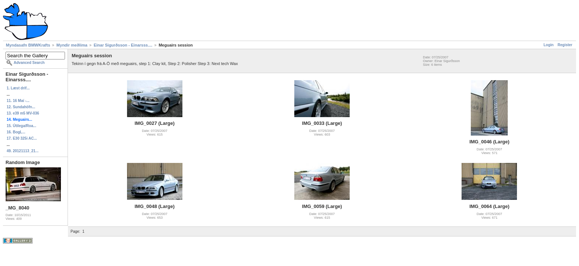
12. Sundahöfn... (21, 107)
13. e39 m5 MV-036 (23, 113)
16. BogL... (16, 132)
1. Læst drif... (18, 88)
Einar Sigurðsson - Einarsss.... (123, 45)
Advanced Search (29, 63)
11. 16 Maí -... (18, 101)
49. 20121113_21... (22, 151)
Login (549, 45)
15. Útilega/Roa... (21, 126)
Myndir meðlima (72, 45)
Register (565, 45)
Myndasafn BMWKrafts (28, 45)
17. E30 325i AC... (22, 138)
